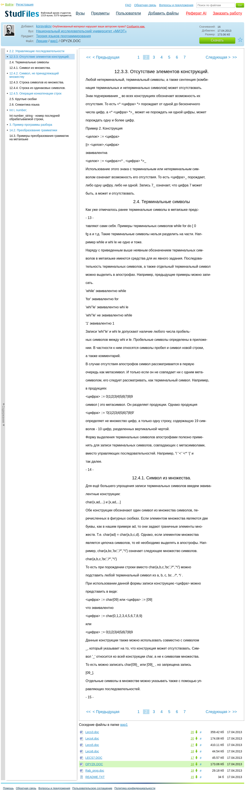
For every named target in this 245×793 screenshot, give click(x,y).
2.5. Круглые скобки (23, 99)
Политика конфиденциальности (134, 788)
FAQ (128, 5)
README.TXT (95, 777)
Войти (9, 4)
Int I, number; (18, 110)
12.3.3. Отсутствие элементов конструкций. (39, 56)
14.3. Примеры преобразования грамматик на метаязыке (39, 137)
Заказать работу (227, 13)
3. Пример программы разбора (30, 124)
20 (192, 732)
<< (88, 57)
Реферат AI (196, 13)
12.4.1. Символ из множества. (30, 67)
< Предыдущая (106, 57)
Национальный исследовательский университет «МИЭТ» (81, 31)
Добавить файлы (163, 13)
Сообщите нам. (136, 26)
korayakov (44, 26)
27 (192, 745)
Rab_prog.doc (94, 770)
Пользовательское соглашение (92, 788)
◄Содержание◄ (3, 123)
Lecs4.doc (92, 738)
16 (192, 764)
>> (234, 57)
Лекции (41, 41)
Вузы (80, 13)
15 (192, 777)
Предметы (100, 13)
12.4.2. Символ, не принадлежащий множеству (34, 75)
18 (192, 751)
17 (192, 757)
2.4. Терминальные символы (29, 62)
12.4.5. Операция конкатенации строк (35, 93)
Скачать (217, 40)
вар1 (54, 41)
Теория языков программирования (63, 36)
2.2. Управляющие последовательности (36, 51)
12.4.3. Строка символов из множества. (36, 82)
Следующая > (218, 57)
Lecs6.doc (92, 751)
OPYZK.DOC (94, 764)
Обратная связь (145, 5)
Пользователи (128, 13)
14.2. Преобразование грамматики (33, 130)
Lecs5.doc (92, 745)
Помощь (8, 788)
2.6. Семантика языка (24, 104)
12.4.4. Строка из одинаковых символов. (37, 88)
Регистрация (25, 4)
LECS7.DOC (93, 757)
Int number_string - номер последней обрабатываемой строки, (34, 117)
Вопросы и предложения (176, 5)
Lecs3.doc (92, 732)
